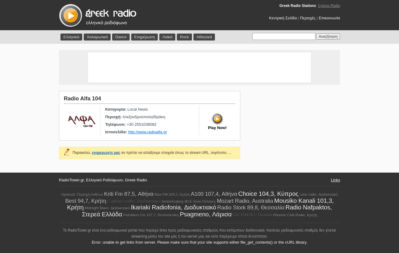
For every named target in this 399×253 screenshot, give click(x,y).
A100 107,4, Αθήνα (214, 194)
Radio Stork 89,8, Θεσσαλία (250, 208)
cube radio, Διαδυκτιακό (319, 195)
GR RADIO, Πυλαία (252, 214)
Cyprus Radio (329, 6)
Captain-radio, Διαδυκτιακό (134, 201)
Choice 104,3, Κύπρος (268, 193)
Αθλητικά (204, 37)
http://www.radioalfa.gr (147, 132)
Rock (184, 37)
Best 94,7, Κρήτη (85, 201)
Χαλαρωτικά (97, 37)
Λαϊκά (167, 37)
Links (335, 180)
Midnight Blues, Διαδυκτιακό (107, 208)
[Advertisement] (199, 67)
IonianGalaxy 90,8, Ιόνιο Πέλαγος (189, 201)
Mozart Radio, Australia (245, 201)
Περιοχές (308, 18)
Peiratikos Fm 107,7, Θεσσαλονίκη (151, 215)
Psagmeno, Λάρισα (206, 214)
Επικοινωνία (329, 18)
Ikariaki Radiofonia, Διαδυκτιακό (173, 207)
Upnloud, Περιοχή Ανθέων (82, 195)
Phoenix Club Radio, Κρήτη (295, 215)
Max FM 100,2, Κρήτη (172, 195)
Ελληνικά (71, 37)
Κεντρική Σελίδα (283, 18)
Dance (121, 37)
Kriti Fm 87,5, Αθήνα (128, 194)
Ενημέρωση (144, 37)
